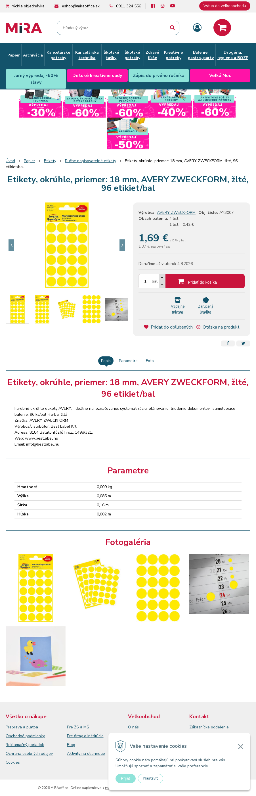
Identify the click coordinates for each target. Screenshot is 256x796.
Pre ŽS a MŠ (78, 727)
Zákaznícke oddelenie (209, 727)
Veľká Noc (220, 75)
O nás (133, 727)
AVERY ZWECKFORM (176, 212)
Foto (150, 360)
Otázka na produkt (218, 327)
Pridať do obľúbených (168, 327)
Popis (106, 360)
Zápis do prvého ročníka (158, 75)
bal (155, 281)
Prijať (125, 778)
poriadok (36, 744)
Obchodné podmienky (25, 736)
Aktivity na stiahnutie (86, 753)
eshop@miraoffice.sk (81, 6)
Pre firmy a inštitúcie (85, 736)
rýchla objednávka (28, 6)
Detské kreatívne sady (97, 75)
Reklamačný (17, 744)
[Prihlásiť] (197, 28)
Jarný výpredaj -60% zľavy (36, 78)
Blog (71, 744)
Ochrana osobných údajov (29, 753)
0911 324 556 (128, 6)
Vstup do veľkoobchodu (224, 6)
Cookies (13, 762)
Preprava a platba (22, 727)
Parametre (128, 360)
